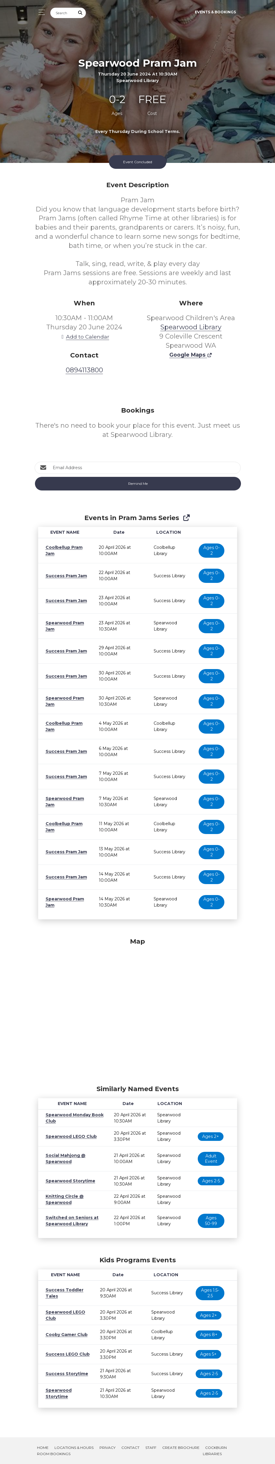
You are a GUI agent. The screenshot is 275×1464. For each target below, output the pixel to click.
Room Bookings (53, 1454)
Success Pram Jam (65, 575)
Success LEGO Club (66, 1354)
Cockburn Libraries (215, 1450)
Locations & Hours (74, 1447)
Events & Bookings (215, 12)
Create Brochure (181, 1447)
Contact (130, 1447)
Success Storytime (65, 1373)
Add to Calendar (84, 336)
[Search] (62, 13)
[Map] (137, 1010)
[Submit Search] (80, 13)
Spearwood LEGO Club (69, 1136)
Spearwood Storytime (68, 1181)
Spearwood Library (190, 327)
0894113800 (84, 370)
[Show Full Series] (186, 518)
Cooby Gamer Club (65, 1334)
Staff (150, 1447)
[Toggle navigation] (40, 12)
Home (43, 1447)
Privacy (107, 1447)
